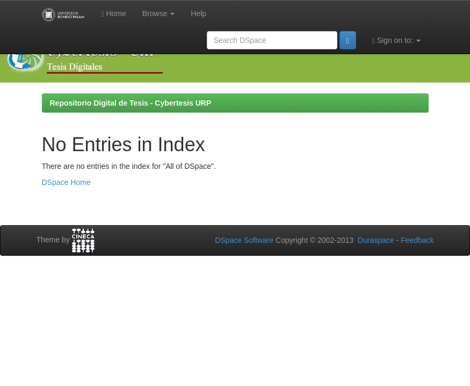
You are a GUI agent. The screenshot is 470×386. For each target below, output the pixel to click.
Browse (158, 13)
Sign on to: (396, 40)
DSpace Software (244, 240)
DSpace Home (66, 182)
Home (113, 13)
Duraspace (376, 240)
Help (198, 13)
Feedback (417, 240)
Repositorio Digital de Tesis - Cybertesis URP (131, 103)
